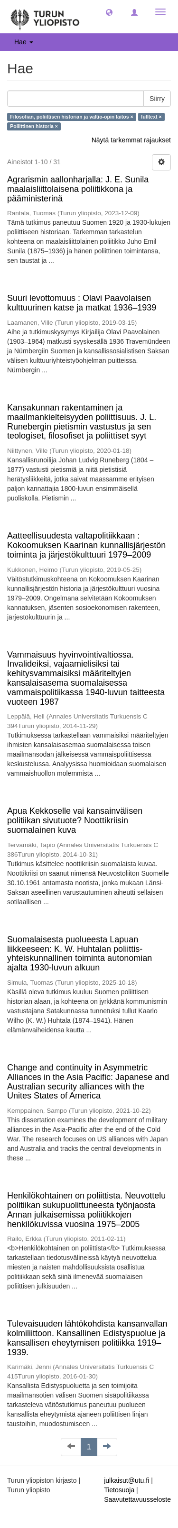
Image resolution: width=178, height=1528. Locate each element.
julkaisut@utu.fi (126, 1480)
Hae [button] (23, 42)
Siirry (157, 98)
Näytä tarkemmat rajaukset (131, 140)
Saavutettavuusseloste (137, 1499)
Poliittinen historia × (34, 126)
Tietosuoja (119, 1490)
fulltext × (151, 117)
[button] (109, 12)
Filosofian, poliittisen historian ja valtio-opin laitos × (71, 117)
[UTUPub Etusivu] (45, 16)
